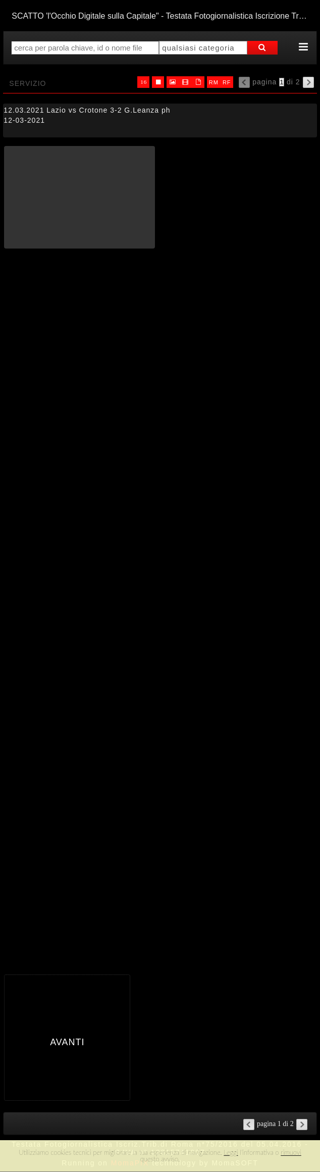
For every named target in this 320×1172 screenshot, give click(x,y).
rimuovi (291, 1152)
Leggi (231, 1152)
